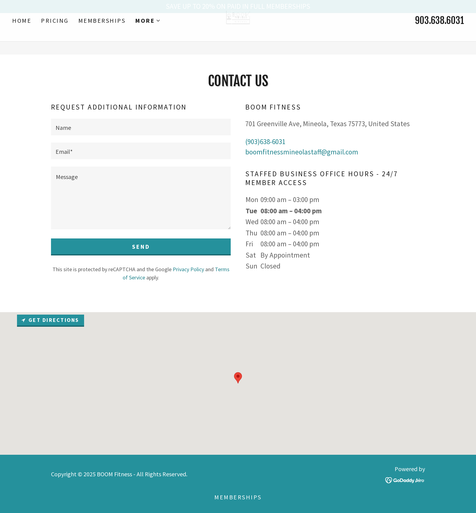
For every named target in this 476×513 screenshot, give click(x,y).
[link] (238, 32)
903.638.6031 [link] (439, 33)
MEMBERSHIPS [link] (102, 33)
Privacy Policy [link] (188, 269)
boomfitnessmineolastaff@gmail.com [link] (301, 151)
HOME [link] (21, 33)
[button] (148, 33)
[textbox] (141, 127)
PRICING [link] (55, 33)
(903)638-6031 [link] (265, 141)
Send (141, 246)
